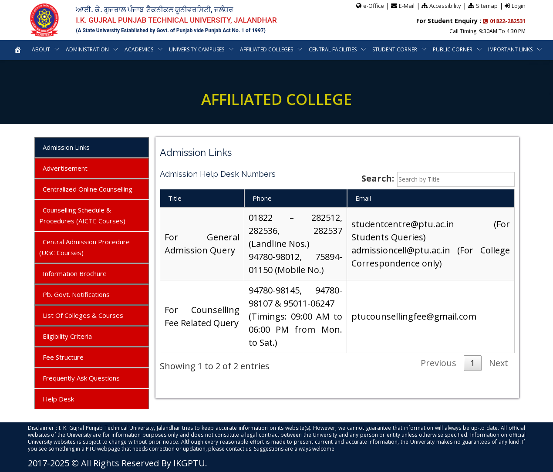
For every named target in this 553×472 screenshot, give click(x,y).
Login (519, 6)
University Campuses (197, 49)
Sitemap (487, 6)
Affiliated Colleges (266, 49)
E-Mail (407, 6)
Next (498, 363)
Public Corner (453, 49)
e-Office (373, 6)
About (40, 49)
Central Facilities (333, 49)
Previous (438, 363)
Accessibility (445, 6)
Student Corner (395, 49)
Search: (438, 179)
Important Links (511, 49)
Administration (86, 49)
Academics (138, 49)
